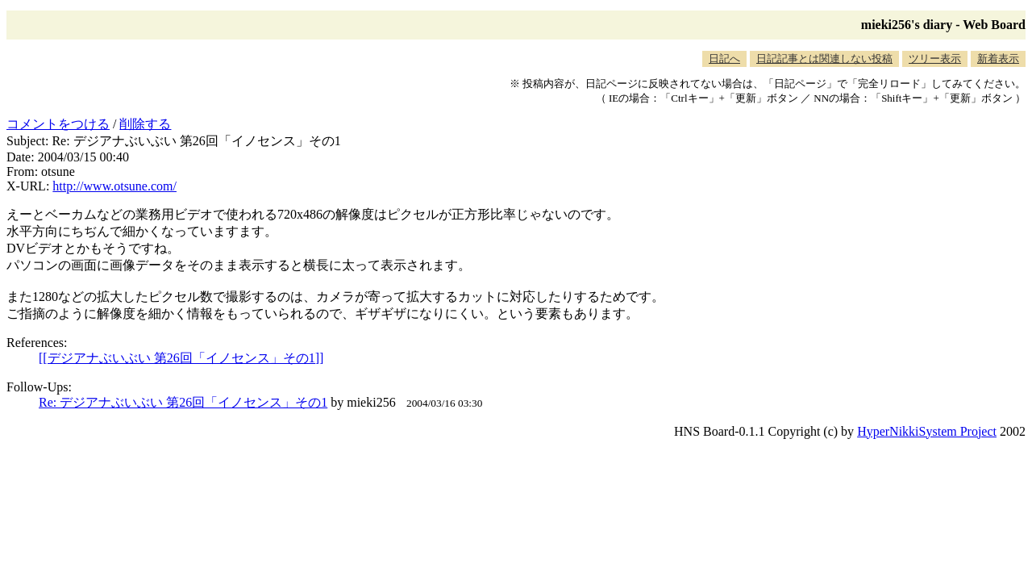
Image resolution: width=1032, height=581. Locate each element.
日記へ (724, 58)
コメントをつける (58, 124)
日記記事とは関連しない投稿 (824, 58)
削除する (145, 124)
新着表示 (998, 58)
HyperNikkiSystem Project (927, 431)
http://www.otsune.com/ (114, 186)
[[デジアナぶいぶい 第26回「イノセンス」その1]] (181, 358)
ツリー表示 (935, 58)
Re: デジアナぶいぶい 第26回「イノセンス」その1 (183, 402)
